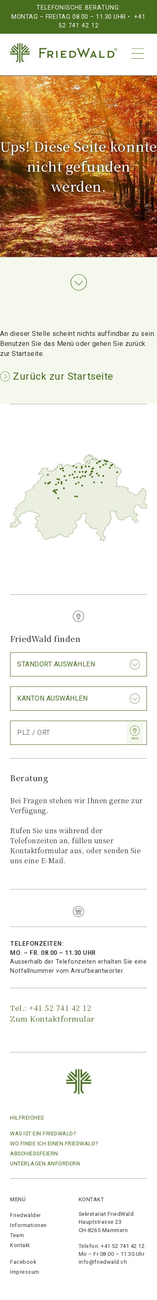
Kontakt (20, 1245)
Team (17, 1235)
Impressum (24, 1272)
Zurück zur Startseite (61, 376)
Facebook (23, 1262)
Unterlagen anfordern (45, 1163)
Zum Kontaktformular (52, 1018)
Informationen (28, 1225)
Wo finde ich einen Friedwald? (54, 1143)
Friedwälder (25, 1215)
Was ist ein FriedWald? (43, 1133)
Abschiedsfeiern (34, 1153)
